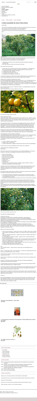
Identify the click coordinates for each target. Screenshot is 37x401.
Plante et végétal (5, 9)
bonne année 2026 (7, 370)
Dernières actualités (5, 359)
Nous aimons (4, 12)
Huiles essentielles (17, 19)
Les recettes (4, 349)
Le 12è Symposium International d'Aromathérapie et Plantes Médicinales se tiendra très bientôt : (18, 320)
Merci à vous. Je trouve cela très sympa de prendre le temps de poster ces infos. (16, 382)
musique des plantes (6, 356)
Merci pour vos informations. (6, 380)
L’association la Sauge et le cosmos (8, 14)
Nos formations (4, 10)
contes (3, 13)
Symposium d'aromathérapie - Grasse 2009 (10, 300)
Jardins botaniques (6, 355)
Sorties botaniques (5, 351)
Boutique (3, 11)
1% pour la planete (5, 6)
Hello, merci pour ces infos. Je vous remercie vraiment (11, 384)
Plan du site (2, 392)
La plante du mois (5, 353)
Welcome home (5, 15)
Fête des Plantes (7, 368)
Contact (12, 392)
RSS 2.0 (16, 392)
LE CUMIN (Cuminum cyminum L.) (8, 339)
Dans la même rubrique (5, 347)
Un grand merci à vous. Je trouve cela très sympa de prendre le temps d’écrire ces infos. (18, 377)
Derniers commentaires (5, 373)
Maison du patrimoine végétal (7, 7)
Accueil (3, 19)
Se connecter (7, 392)
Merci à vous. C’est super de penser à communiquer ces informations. (14, 375)
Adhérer (3, 2)
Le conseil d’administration (11, 2)
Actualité (3, 8)
